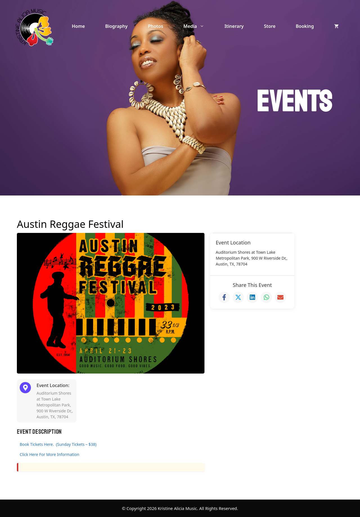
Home (78, 26)
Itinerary (234, 26)
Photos (155, 26)
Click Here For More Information (49, 454)
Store (269, 26)
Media (198, 26)
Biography (116, 26)
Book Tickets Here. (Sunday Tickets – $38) (58, 444)
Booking (305, 26)
